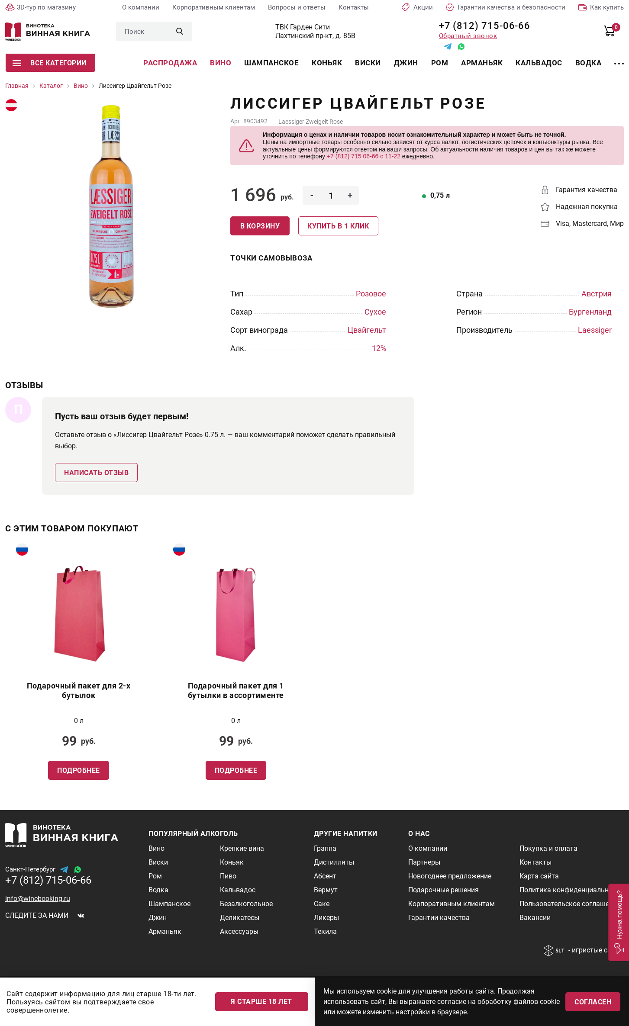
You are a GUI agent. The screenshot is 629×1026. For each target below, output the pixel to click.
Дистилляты (334, 862)
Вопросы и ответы (297, 7)
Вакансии (535, 917)
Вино (220, 62)
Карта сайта (539, 876)
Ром (439, 62)
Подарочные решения (443, 890)
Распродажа (170, 62)
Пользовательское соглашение (569, 904)
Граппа (325, 848)
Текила (325, 931)
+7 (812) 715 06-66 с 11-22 (363, 156)
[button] (618, 922)
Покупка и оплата (548, 848)
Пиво (228, 876)
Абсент (325, 876)
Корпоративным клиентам (213, 7)
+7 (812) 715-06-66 (481, 25)
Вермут (326, 890)
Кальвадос (539, 62)
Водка (588, 62)
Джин (406, 62)
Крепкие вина (242, 848)
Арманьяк (482, 62)
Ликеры (326, 917)
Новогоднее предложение (449, 876)
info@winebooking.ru (37, 898)
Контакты (354, 7)
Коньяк (327, 62)
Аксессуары (239, 931)
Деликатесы (239, 917)
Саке (321, 904)
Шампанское (271, 62)
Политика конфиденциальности (571, 890)
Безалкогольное (246, 904)
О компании (140, 7)
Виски (368, 62)
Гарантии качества (439, 917)
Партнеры (424, 862)
